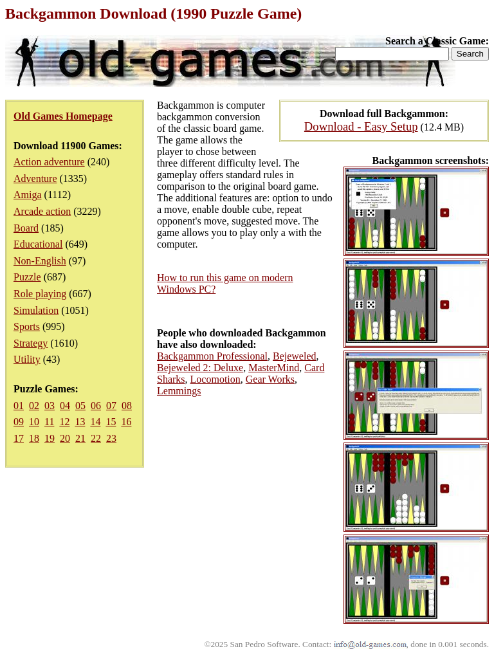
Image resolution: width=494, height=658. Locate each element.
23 (111, 438)
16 (126, 421)
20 (65, 438)
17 (19, 438)
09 (19, 421)
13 (80, 421)
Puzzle (27, 276)
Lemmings (179, 390)
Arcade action (42, 211)
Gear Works (270, 379)
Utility (27, 359)
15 (110, 421)
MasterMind (273, 367)
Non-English (40, 260)
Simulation (36, 310)
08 (127, 405)
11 (49, 421)
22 (96, 438)
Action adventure (49, 161)
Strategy (31, 343)
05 (80, 405)
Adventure (35, 178)
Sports (27, 326)
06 (96, 405)
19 (49, 438)
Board (26, 228)
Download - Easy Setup (361, 126)
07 (111, 405)
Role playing (40, 293)
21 (80, 438)
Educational (38, 244)
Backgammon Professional (212, 356)
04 (65, 405)
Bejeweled (294, 356)
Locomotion (215, 379)
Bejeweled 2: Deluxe (200, 367)
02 (34, 405)
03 (49, 405)
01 (19, 405)
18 (34, 438)
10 (34, 421)
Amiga (28, 194)
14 (95, 421)
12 (64, 421)
